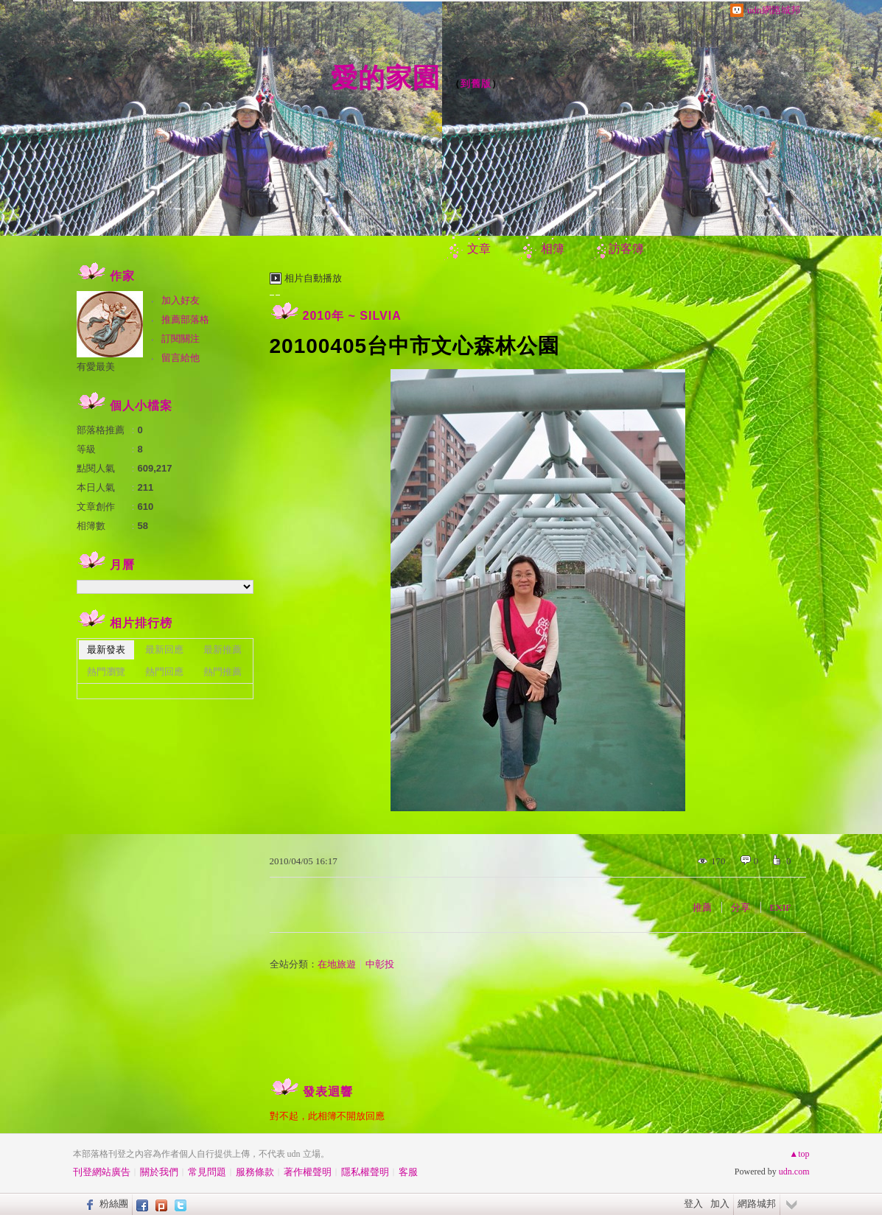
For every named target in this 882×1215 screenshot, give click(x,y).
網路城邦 (757, 1203)
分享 (740, 907)
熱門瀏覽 (106, 671)
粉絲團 (113, 1203)
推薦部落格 (185, 319)
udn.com (794, 1171)
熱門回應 (164, 671)
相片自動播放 (313, 278)
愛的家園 (385, 78)
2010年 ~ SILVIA (352, 315)
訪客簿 (626, 248)
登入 (693, 1203)
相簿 (552, 248)
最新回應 (164, 649)
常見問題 (207, 1171)
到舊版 (476, 83)
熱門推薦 (222, 671)
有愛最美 (96, 366)
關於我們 (159, 1171)
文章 (479, 248)
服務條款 (255, 1171)
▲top (799, 1154)
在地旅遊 (337, 964)
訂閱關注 (180, 338)
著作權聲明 (308, 1171)
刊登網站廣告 (101, 1171)
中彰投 (379, 964)
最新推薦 (222, 649)
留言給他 (180, 357)
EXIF (780, 907)
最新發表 (106, 649)
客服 (408, 1171)
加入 (719, 1203)
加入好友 (180, 300)
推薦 (702, 907)
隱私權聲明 (365, 1171)
